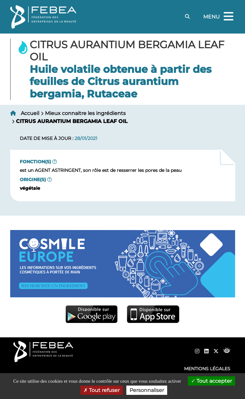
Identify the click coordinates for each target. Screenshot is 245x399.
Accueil (30, 113)
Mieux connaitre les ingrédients (85, 113)
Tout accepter (211, 381)
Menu (219, 16)
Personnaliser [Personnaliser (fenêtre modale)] (147, 390)
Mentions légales (207, 369)
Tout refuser (102, 390)
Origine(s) (33, 179)
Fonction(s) (35, 161)
